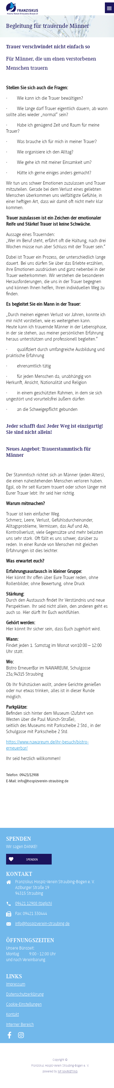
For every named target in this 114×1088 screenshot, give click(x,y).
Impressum (15, 984)
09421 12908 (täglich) (33, 903)
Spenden (32, 859)
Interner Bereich (20, 1024)
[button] (109, 7)
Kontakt (12, 1014)
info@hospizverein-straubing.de (42, 923)
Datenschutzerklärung (25, 994)
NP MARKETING (68, 1071)
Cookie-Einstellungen (24, 1004)
